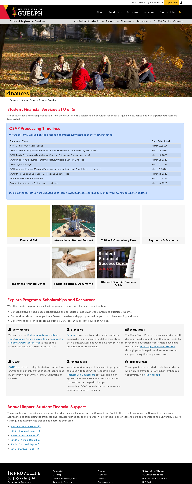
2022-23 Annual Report (24, 431)
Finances (14, 100)
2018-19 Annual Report (24, 448)
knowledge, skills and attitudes (157, 346)
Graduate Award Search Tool (30, 339)
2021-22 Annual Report (24, 435)
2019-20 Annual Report (24, 444)
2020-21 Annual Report (24, 440)
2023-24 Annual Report (24, 426)
